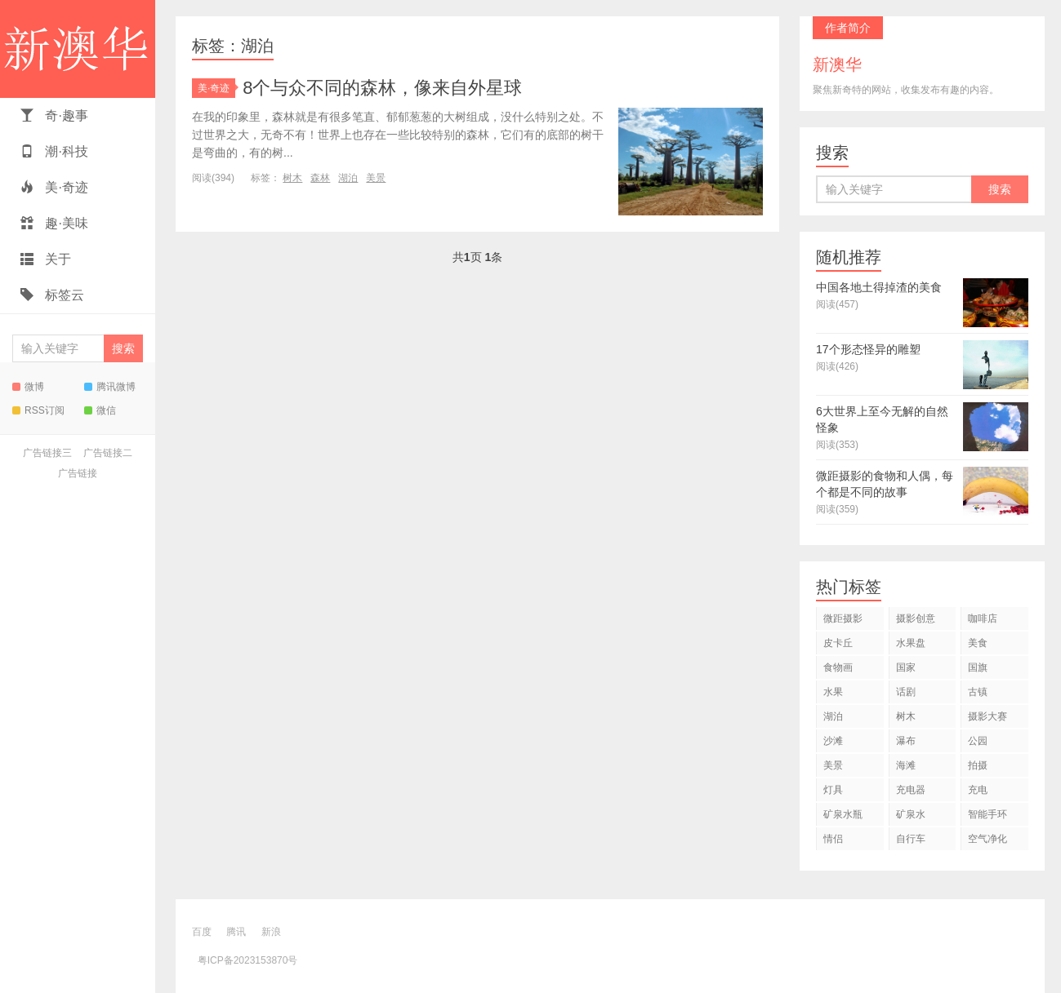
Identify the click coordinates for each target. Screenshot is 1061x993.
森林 (320, 178)
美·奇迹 (54, 187)
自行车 (910, 838)
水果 (833, 692)
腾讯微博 (110, 386)
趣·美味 (54, 223)
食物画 (838, 667)
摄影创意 (915, 618)
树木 (292, 178)
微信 (100, 410)
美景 (376, 178)
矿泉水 (910, 814)
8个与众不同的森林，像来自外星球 (382, 88)
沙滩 (833, 741)
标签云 (52, 295)
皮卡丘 (838, 643)
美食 (977, 643)
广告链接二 (107, 453)
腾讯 (236, 932)
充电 (977, 790)
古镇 (977, 692)
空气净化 (987, 838)
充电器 (910, 790)
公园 (977, 741)
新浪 (271, 932)
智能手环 (987, 814)
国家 (906, 667)
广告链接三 (47, 453)
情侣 (833, 838)
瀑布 (906, 741)
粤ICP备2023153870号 (248, 960)
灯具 (833, 790)
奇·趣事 (54, 115)
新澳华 (77, 49)
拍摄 (977, 765)
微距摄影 (843, 618)
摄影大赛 (987, 716)
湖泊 (348, 178)
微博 (28, 386)
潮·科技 (54, 151)
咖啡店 (982, 618)
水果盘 (910, 643)
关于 (45, 259)
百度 (202, 932)
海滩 (906, 765)
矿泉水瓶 (843, 814)
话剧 (906, 692)
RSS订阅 (38, 410)
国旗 (977, 667)
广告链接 (77, 473)
